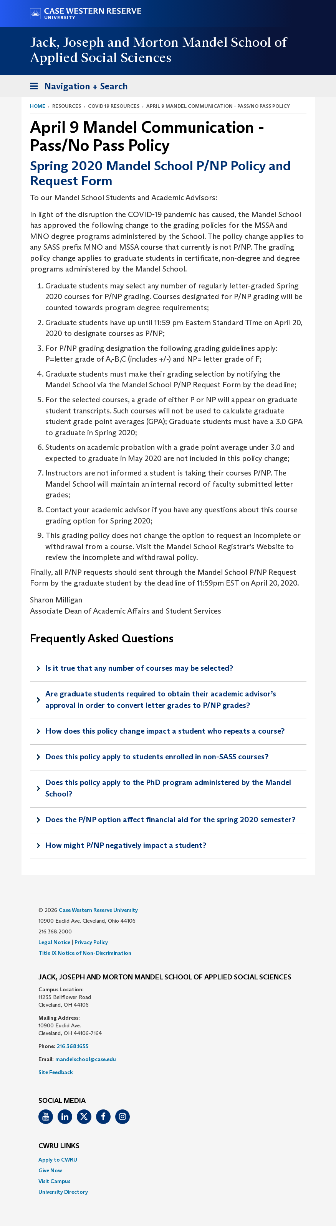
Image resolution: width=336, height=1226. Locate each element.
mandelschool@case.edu (85, 1059)
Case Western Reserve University (98, 910)
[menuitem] (168, 1159)
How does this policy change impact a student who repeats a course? (165, 731)
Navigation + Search (76, 87)
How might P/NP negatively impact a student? (125, 845)
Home (37, 106)
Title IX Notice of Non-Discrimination (84, 953)
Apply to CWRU (57, 1159)
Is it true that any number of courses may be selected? (139, 668)
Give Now (50, 1170)
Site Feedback (55, 1072)
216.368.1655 (73, 1046)
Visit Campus (54, 1181)
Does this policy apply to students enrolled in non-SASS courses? (156, 756)
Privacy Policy (91, 942)
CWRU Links (58, 1146)
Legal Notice (54, 942)
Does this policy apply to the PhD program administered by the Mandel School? (168, 788)
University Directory (63, 1191)
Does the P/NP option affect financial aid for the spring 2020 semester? (170, 819)
